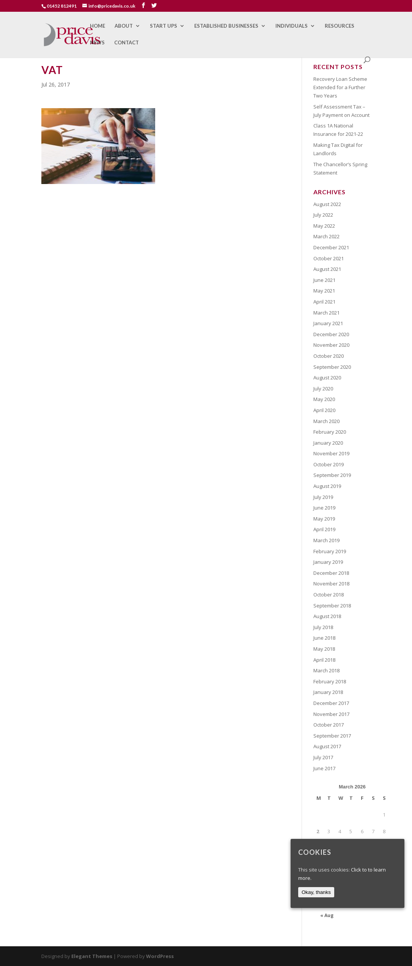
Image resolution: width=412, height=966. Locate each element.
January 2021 (328, 323)
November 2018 (331, 583)
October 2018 (328, 594)
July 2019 (323, 497)
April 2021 (324, 301)
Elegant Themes (91, 956)
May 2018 (324, 648)
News (97, 43)
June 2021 (324, 280)
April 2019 (324, 529)
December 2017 (331, 703)
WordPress (160, 956)
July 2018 (323, 627)
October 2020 (328, 355)
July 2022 (323, 214)
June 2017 (324, 768)
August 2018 (327, 616)
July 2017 (323, 757)
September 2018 (332, 605)
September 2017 (332, 735)
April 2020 (324, 410)
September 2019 (332, 475)
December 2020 (331, 334)
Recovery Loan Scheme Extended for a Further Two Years (340, 87)
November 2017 (331, 714)
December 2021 (331, 247)
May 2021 (324, 290)
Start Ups (163, 26)
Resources (339, 26)
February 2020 (329, 431)
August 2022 (327, 204)
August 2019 (327, 486)
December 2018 (331, 573)
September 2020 (332, 366)
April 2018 (324, 659)
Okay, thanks (316, 892)
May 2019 (324, 518)
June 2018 (324, 637)
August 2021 (327, 269)
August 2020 (327, 377)
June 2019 (324, 507)
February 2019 (329, 551)
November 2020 (331, 344)
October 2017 (328, 724)
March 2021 (326, 312)
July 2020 (323, 388)
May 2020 (324, 399)
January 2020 (328, 442)
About (124, 26)
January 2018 (328, 692)
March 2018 (326, 670)
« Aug (326, 915)
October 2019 (328, 464)
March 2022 (326, 236)
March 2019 (326, 540)
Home (97, 26)
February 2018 (329, 681)
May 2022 (324, 225)
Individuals (291, 26)
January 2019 (328, 562)
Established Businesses (226, 26)
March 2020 (326, 421)
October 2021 (328, 258)
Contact (126, 43)
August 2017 (327, 746)
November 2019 (331, 453)
